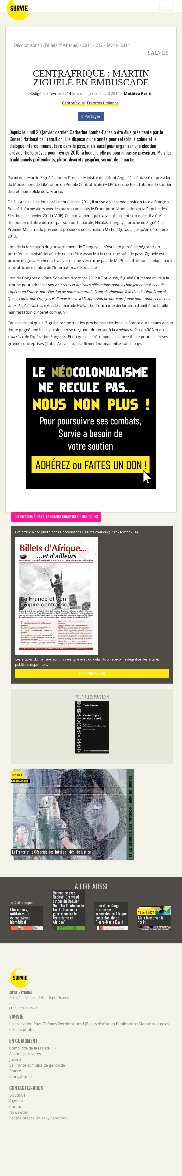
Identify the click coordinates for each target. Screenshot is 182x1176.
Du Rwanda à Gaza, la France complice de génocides (56, 516)
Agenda (16, 1100)
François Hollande (103, 103)
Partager (91, 116)
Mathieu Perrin (138, 93)
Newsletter (19, 1112)
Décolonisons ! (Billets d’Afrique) (46, 45)
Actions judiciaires (25, 1053)
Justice (15, 1059)
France (15, 1071)
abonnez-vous (92, 673)
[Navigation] (166, 6)
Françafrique (20, 1076)
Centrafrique (73, 103)
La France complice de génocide (37, 1065)
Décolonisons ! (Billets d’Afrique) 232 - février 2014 (99, 532)
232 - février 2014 (113, 45)
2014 (87, 45)
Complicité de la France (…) (32, 1048)
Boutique (17, 1095)
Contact (16, 1106)
